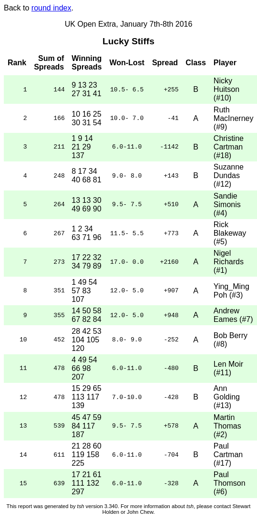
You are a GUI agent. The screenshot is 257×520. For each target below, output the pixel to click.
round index (51, 8)
